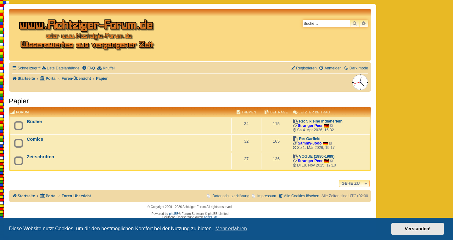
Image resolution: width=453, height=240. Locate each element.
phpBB (173, 213)
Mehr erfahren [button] (231, 228)
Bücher (34, 121)
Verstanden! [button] (418, 228)
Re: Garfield (310, 139)
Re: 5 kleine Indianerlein (320, 121)
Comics (35, 139)
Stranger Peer (310, 125)
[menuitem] (60, 68)
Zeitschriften (40, 156)
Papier (19, 101)
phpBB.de (211, 217)
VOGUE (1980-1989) (316, 156)
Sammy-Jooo (310, 143)
